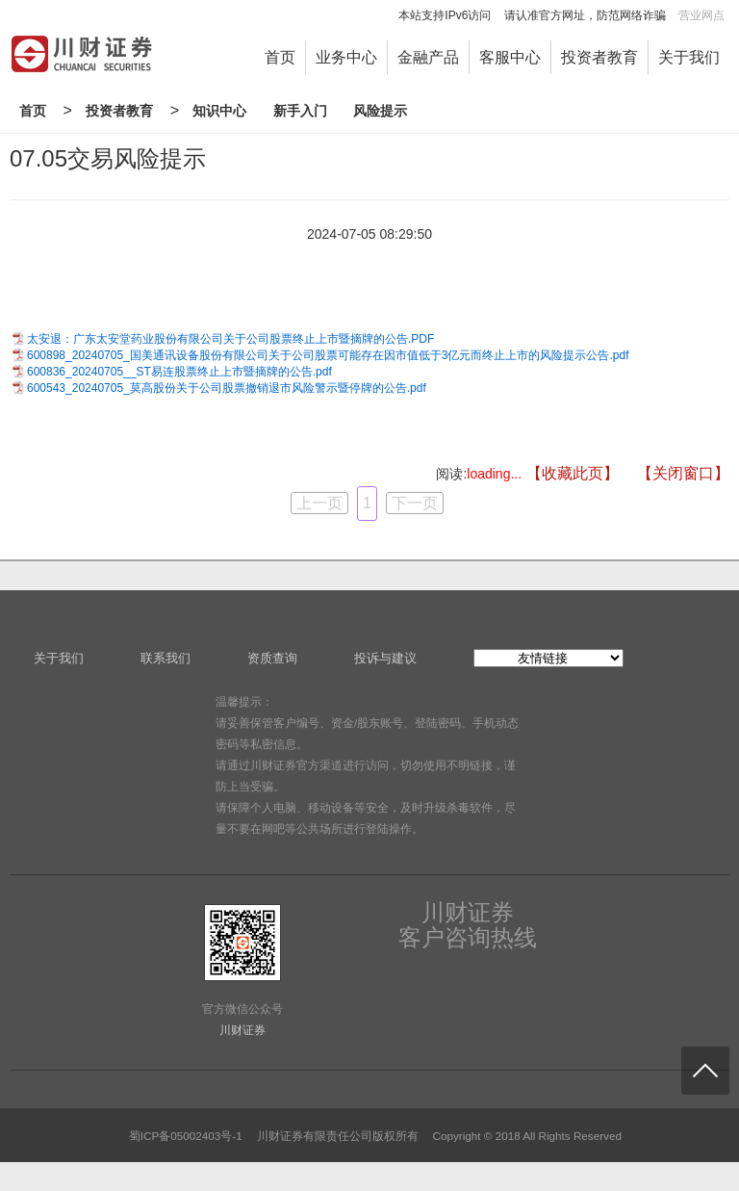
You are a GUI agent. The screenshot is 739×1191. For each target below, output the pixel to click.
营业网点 (701, 15)
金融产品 (428, 57)
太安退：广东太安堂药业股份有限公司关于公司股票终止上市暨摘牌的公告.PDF (230, 339)
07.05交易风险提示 (108, 158)
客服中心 (510, 57)
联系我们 (165, 658)
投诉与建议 (385, 658)
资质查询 (272, 658)
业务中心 (346, 57)
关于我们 (689, 57)
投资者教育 (599, 57)
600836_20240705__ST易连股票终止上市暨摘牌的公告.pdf (179, 371)
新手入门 (300, 110)
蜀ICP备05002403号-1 (185, 1135)
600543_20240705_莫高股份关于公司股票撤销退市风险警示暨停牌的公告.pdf (226, 388)
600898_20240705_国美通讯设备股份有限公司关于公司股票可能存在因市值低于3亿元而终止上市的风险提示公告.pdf (327, 355)
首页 (280, 57)
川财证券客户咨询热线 (467, 925)
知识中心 (219, 110)
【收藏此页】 (572, 473)
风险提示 (380, 110)
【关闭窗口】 (683, 473)
